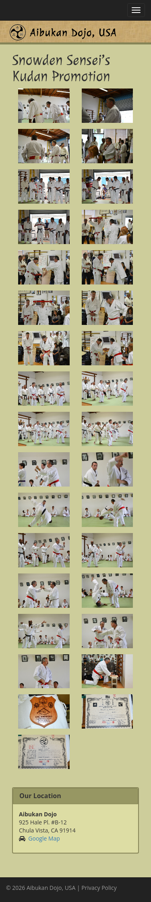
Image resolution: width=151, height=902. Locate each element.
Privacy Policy (98, 887)
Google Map (44, 838)
